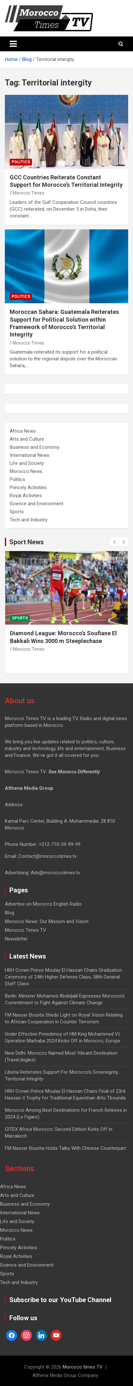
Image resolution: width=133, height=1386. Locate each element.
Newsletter (16, 939)
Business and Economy (34, 447)
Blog (9, 913)
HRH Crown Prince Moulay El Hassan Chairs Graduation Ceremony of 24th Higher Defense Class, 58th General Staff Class (63, 977)
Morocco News (26, 471)
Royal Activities (26, 495)
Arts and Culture (27, 439)
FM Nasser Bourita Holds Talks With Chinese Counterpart (65, 1148)
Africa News (23, 431)
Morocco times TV (83, 1367)
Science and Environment (36, 504)
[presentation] (114, 542)
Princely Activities (28, 487)
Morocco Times (28, 193)
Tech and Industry (28, 520)
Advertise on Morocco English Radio (43, 904)
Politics (21, 162)
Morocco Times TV (25, 930)
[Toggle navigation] (13, 43)
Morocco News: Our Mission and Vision (46, 921)
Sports (17, 512)
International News (29, 455)
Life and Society (27, 463)
